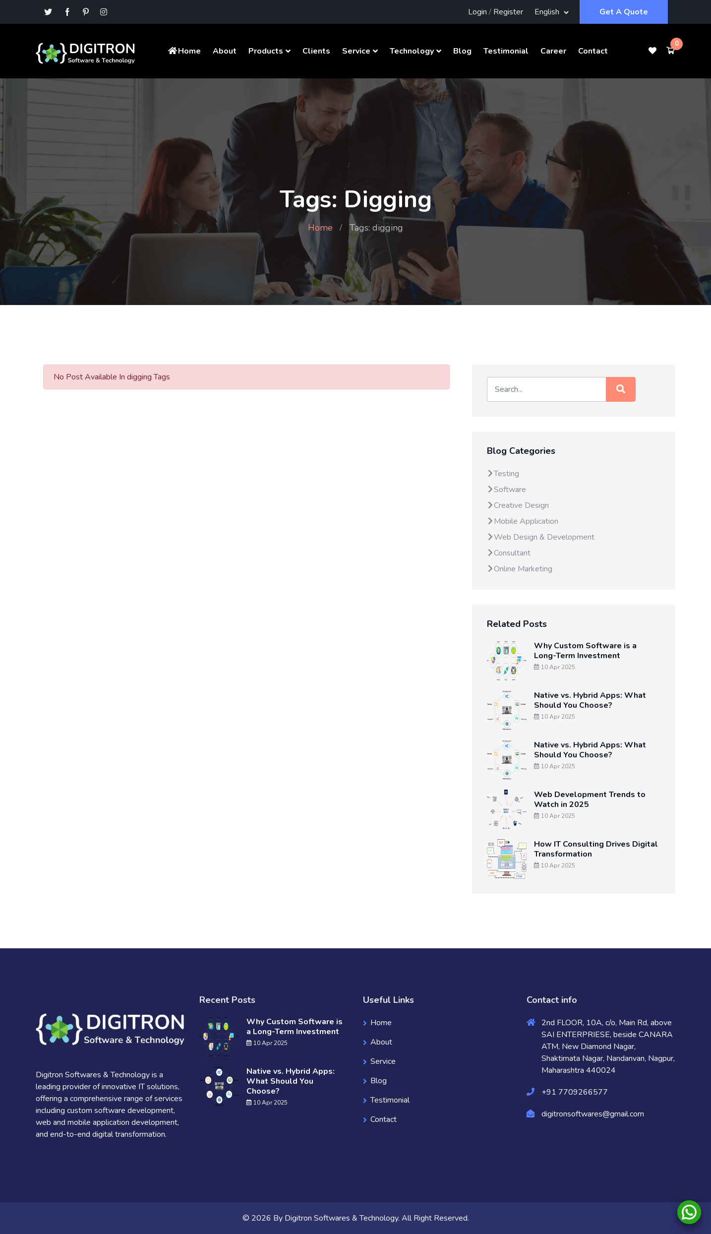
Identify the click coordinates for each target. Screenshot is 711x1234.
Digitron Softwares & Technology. (342, 1218)
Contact (593, 51)
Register (508, 11)
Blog (462, 51)
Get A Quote (623, 11)
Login (477, 11)
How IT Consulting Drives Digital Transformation (596, 849)
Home (184, 51)
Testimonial (506, 51)
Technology (412, 51)
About (225, 51)
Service (356, 51)
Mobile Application (522, 521)
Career (553, 51)
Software (506, 489)
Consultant (509, 553)
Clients (316, 51)
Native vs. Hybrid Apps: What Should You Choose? (590, 700)
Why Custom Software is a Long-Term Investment (585, 650)
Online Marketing (519, 568)
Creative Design (518, 505)
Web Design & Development (540, 537)
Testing (503, 473)
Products (265, 51)
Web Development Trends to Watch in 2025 (590, 799)
